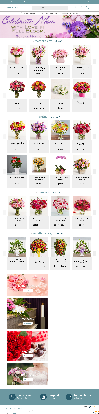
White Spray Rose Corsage (60, 102)
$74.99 (60, 74)
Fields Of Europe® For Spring (17, 143)
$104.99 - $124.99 (17, 266)
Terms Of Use (62, 412)
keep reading (16, 357)
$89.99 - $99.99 (81, 149)
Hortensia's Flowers (13, 7)
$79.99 (82, 74)
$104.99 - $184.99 (39, 266)
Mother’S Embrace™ (17, 67)
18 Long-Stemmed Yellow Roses (39, 178)
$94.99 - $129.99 (17, 108)
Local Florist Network (80, 412)
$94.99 (38, 184)
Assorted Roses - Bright (38, 102)
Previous (4, 61)
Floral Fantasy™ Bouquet (81, 143)
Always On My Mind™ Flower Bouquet (17, 219)
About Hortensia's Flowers (14, 352)
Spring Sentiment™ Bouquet (82, 178)
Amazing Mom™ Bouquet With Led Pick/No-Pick (39, 69)
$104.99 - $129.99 (60, 225)
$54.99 (60, 108)
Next (94, 61)
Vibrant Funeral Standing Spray (60, 260)
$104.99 (82, 225)
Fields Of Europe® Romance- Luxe (60, 219)
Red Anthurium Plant (17, 178)
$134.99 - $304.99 (60, 266)
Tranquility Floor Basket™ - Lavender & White (82, 261)
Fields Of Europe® (60, 143)
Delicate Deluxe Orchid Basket (60, 178)
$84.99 (17, 74)
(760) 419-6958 (12, 1)
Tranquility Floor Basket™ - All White (17, 260)
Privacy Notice (70, 412)
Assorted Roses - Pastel (17, 102)
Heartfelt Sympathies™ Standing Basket (38, 261)
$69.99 (17, 184)
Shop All (59, 41)
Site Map (89, 412)
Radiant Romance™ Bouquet (82, 219)
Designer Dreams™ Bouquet (60, 68)
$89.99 (60, 184)
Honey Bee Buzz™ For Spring (82, 68)
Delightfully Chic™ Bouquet (81, 102)
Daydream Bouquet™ (39, 143)
